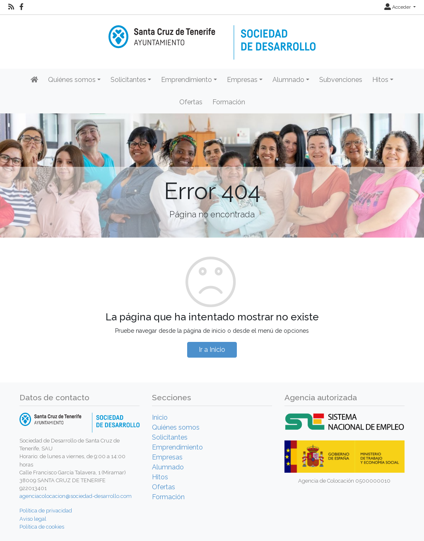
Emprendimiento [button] (186, 80)
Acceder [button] (398, 7)
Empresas (167, 457)
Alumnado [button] (288, 80)
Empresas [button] (242, 80)
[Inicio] (212, 37)
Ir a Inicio (212, 349)
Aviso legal (32, 519)
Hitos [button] (380, 80)
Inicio (160, 417)
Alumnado (168, 467)
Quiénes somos (176, 427)
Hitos (160, 477)
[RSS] (11, 7)
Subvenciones (340, 80)
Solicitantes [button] (128, 80)
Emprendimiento (177, 447)
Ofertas (190, 102)
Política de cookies (41, 527)
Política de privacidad (45, 510)
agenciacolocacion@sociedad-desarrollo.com (75, 496)
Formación (228, 102)
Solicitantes (170, 437)
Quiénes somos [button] (72, 80)
